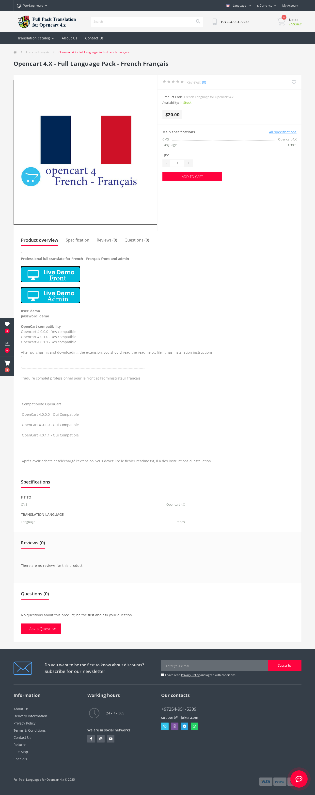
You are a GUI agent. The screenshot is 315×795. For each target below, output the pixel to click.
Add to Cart (192, 176)
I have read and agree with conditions (200, 675)
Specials (20, 759)
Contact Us (94, 38)
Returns (20, 744)
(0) (204, 82)
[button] (7, 366)
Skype (164, 726)
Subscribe (285, 665)
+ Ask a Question (41, 629)
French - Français (37, 52)
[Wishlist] (293, 82)
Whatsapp (194, 726)
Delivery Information (30, 716)
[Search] (198, 22)
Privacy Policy (190, 675)
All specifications (283, 132)
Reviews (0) (107, 240)
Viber (174, 726)
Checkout (295, 24)
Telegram (184, 726)
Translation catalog (35, 38)
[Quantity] (177, 163)
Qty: (165, 155)
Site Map (21, 751)
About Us (69, 38)
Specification (77, 240)
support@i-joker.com (179, 717)
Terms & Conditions (30, 730)
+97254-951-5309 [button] (178, 709)
